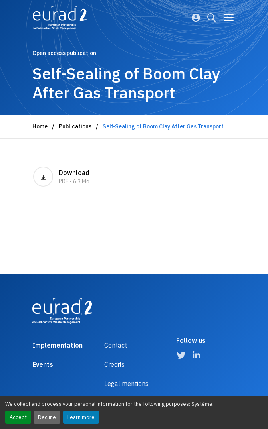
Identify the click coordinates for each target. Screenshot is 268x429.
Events (42, 364)
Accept (18, 417)
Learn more (81, 417)
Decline (47, 417)
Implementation (57, 345)
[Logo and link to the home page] (60, 18)
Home (40, 126)
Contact (115, 345)
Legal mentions (126, 384)
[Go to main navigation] (229, 17)
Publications (75, 126)
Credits (114, 364)
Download (61, 177)
